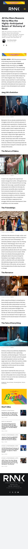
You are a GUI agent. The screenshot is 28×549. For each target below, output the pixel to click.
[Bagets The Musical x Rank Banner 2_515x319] (14, 389)
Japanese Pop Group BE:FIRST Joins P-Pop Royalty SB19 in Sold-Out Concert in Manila (10, 438)
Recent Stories (10, 382)
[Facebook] (3, 45)
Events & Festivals (8, 410)
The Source (3, 383)
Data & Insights (7, 421)
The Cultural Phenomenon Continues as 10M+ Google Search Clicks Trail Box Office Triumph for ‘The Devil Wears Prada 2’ (9, 426)
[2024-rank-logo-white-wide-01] (14, 7)
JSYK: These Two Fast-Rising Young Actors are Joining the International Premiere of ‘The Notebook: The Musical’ (10, 462)
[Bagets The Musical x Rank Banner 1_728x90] (14, 2)
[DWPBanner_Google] (23, 421)
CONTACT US (16, 486)
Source (23, 382)
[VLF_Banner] (23, 445)
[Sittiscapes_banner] (23, 410)
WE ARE (10, 486)
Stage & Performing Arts (10, 434)
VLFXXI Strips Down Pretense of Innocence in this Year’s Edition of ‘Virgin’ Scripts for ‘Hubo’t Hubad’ (10, 450)
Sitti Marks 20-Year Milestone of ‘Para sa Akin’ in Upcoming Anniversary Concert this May (10, 414)
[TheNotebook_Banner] (23, 458)
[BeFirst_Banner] (23, 434)
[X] (6, 45)
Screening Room (17, 382)
